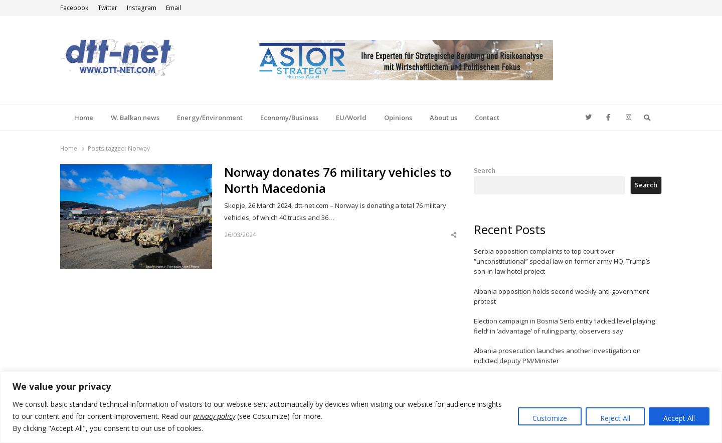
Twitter (107, 8)
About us (443, 117)
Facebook (74, 8)
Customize (549, 418)
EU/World (351, 117)
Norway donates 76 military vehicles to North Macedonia (337, 180)
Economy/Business (289, 117)
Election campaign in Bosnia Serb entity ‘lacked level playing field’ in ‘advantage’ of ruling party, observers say (564, 326)
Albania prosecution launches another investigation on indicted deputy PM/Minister (557, 355)
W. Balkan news (135, 117)
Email (173, 8)
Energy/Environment (210, 117)
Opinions (398, 117)
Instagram (141, 8)
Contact (487, 117)
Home (83, 117)
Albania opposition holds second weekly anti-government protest (561, 296)
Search (484, 170)
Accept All (679, 418)
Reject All (615, 418)
